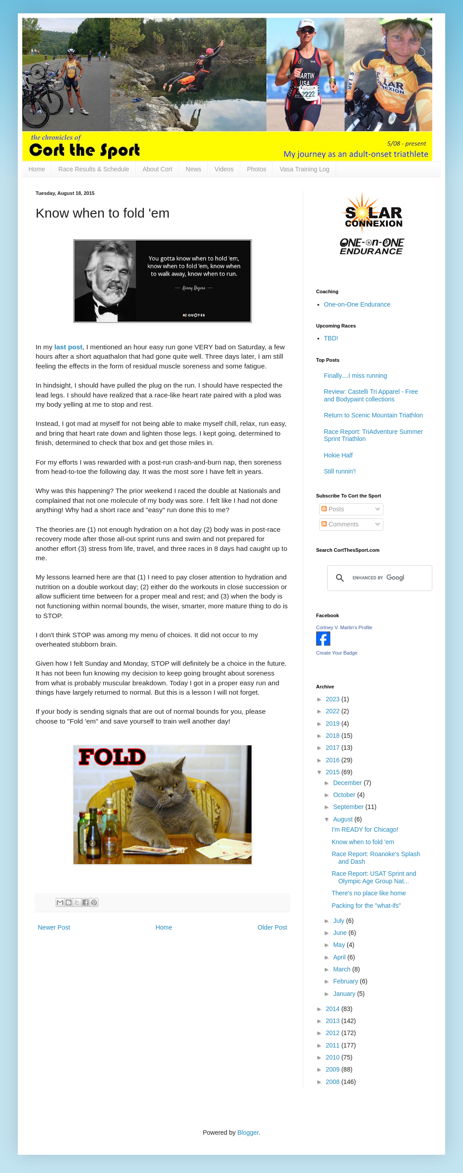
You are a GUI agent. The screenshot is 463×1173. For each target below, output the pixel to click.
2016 (333, 760)
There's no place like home (369, 893)
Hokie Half (338, 455)
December (348, 782)
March (342, 969)
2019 (333, 723)
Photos (257, 169)
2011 (333, 1045)
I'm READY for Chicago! (365, 829)
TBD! (331, 338)
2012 (333, 1032)
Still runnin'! (340, 471)
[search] (378, 578)
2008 (333, 1081)
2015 (333, 772)
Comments (340, 524)
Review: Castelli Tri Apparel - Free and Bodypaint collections (371, 395)
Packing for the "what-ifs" (366, 905)
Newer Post (54, 927)
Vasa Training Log (304, 169)
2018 (333, 735)
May (339, 944)
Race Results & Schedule (93, 169)
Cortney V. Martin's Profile (344, 627)
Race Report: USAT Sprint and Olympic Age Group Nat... (374, 877)
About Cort (157, 169)
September (349, 806)
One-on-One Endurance (357, 304)
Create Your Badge (336, 652)
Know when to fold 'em (363, 841)
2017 (333, 747)
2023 (333, 699)
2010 (333, 1057)
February (346, 981)
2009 (333, 1069)
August (343, 819)
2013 (333, 1020)
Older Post (272, 927)
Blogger (247, 1132)
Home (36, 169)
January (345, 993)
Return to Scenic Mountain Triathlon (373, 415)
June (340, 932)
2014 (333, 1008)
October (345, 794)
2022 (333, 711)
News (193, 169)
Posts (332, 509)
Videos (224, 169)
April (340, 957)
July (339, 920)
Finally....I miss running (355, 375)
